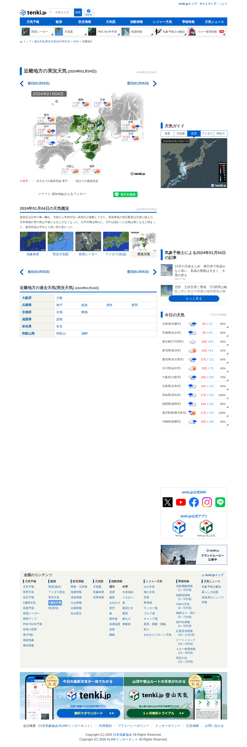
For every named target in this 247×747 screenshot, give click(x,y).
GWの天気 (187, 606)
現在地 (88, 14)
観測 (59, 22)
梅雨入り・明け (187, 615)
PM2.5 (220, 133)
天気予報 (33, 22)
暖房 (125, 613)
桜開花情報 (187, 597)
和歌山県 (28, 333)
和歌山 (61, 333)
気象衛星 (98, 592)
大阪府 (26, 298)
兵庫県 (26, 305)
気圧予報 (28, 597)
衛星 (167, 133)
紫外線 (113, 618)
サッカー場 (151, 608)
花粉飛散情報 (187, 588)
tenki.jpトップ (188, 3)
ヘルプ (223, 3)
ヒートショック (187, 642)
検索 (78, 12)
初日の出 (187, 660)
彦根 (59, 319)
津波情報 (76, 597)
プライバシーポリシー (133, 725)
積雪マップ (30, 618)
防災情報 (84, 22)
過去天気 (55, 602)
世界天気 (28, 592)
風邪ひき (127, 608)
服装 (112, 597)
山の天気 (149, 586)
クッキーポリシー (167, 725)
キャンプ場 (151, 618)
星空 (112, 608)
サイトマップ (208, 3)
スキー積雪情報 (187, 651)
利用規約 (105, 725)
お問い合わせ (214, 725)
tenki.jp (33, 13)
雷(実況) (53, 608)
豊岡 (134, 305)
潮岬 (84, 333)
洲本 (109, 305)
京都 (59, 312)
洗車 (112, 629)
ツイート (44, 194)
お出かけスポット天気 (157, 634)
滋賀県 (26, 319)
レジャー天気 (162, 22)
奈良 (59, 326)
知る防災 (76, 613)
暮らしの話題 (210, 592)
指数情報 (136, 22)
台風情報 (76, 608)
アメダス (207, 133)
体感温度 (114, 624)
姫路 (84, 305)
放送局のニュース (213, 597)
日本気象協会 (48, 725)
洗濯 (112, 592)
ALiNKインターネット (74, 725)
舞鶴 (84, 312)
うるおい (127, 597)
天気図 (110, 22)
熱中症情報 (187, 624)
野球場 (148, 602)
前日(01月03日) (38, 83)
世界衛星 (98, 597)
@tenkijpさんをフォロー (69, 194)
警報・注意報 (79, 586)
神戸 (59, 305)
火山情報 (76, 602)
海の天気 (149, 592)
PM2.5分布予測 (32, 624)
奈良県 (26, 326)
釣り (146, 629)
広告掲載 (192, 725)
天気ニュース (214, 22)
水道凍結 (127, 592)
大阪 (59, 298)
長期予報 (28, 608)
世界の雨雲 (30, 629)
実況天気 (53, 597)
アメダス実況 (56, 592)
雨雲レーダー (31, 613)
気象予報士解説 (211, 586)
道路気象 (28, 640)
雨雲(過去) (54, 586)
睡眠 (112, 634)
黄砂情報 (28, 645)
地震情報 (76, 592)
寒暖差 (126, 624)
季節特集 (188, 22)
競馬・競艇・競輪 (155, 624)
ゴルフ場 (149, 613)
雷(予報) (28, 634)
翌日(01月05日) (138, 83)
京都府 (26, 312)
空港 (146, 597)
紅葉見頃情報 (187, 633)
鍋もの (126, 618)
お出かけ (114, 602)
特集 (204, 602)
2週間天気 (29, 602)
